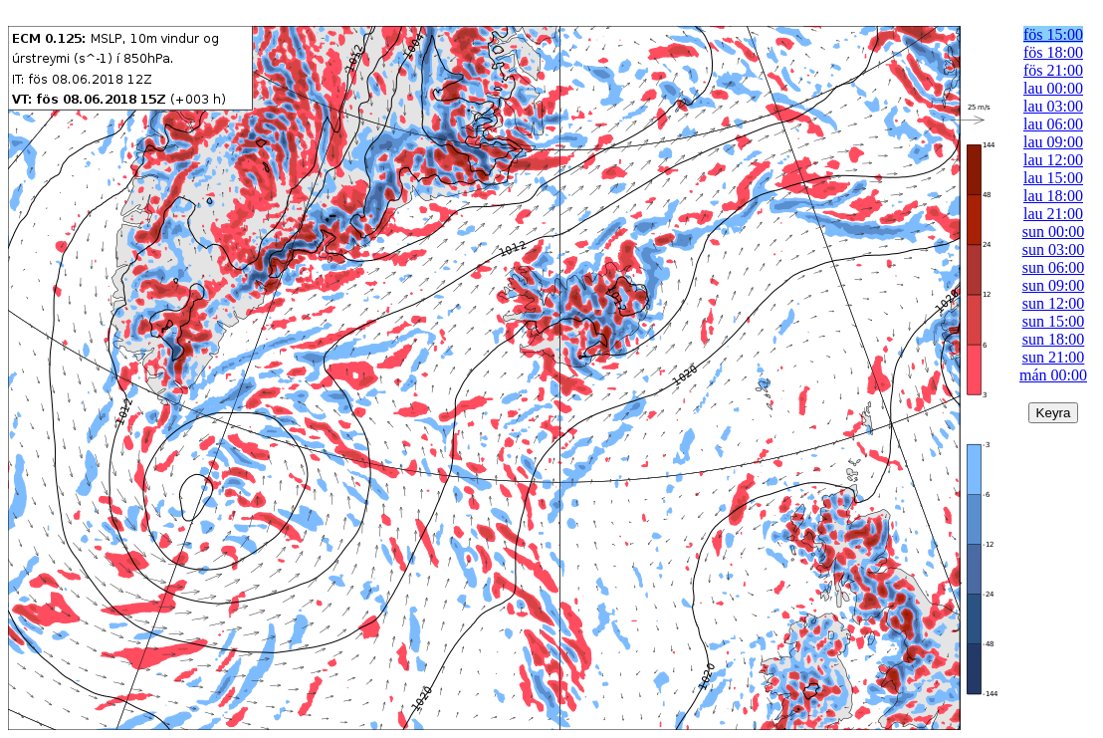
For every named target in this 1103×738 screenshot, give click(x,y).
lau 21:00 (1053, 213)
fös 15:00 (1053, 34)
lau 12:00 (1053, 159)
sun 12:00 (1053, 303)
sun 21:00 (1053, 357)
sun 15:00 (1053, 321)
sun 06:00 (1053, 267)
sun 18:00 (1053, 339)
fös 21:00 (1053, 70)
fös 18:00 (1053, 52)
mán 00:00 (1053, 375)
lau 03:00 (1053, 106)
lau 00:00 (1053, 88)
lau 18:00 (1053, 195)
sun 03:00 (1053, 249)
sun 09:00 (1053, 285)
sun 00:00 (1053, 231)
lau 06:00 (1053, 124)
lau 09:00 (1053, 141)
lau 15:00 (1053, 177)
